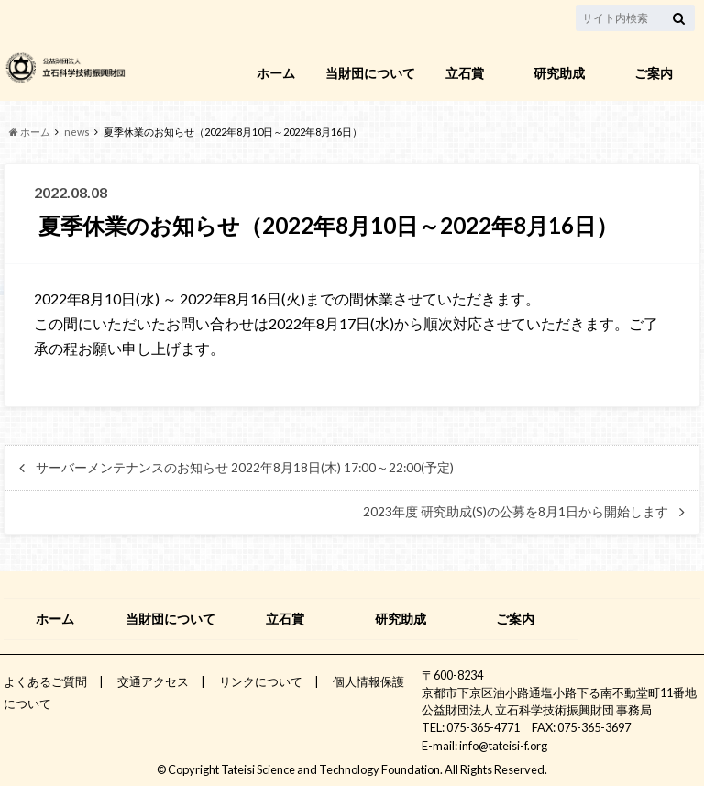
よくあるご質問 (45, 681)
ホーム (276, 73)
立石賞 (465, 73)
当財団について (370, 73)
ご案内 (653, 73)
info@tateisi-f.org (503, 745)
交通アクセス (153, 681)
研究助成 (559, 73)
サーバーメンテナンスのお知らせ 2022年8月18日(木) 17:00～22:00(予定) (245, 467)
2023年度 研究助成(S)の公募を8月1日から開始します (515, 511)
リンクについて (260, 681)
